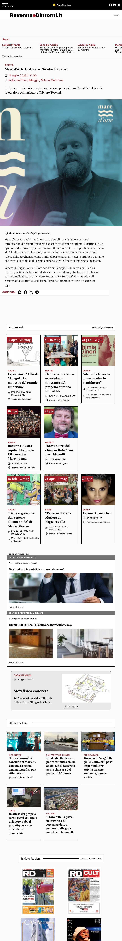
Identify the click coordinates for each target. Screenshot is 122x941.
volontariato (91, 755)
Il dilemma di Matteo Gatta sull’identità (92, 48)
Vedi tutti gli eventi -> (12, 56)
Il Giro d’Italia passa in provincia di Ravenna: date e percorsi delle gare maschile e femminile (60, 824)
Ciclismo (50, 814)
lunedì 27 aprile (11, 44)
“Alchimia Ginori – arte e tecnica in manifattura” (96, 378)
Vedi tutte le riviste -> (91, 859)
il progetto (15, 755)
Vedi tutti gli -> (102, 327)
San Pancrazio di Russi (58, 755)
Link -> (8, 286)
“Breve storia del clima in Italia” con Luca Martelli (59, 450)
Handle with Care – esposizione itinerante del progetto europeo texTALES (59, 383)
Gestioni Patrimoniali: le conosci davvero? (36, 569)
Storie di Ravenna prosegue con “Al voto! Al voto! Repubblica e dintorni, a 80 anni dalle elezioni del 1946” (57, 49)
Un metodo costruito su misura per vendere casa (40, 624)
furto (12, 811)
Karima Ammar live (97, 513)
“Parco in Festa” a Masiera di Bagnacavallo (58, 518)
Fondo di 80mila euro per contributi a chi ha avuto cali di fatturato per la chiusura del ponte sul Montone (61, 766)
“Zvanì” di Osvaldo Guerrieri (17, 47)
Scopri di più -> (16, 607)
